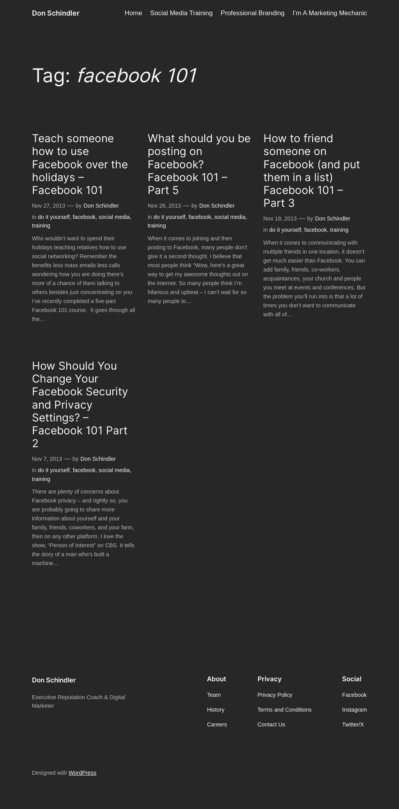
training (41, 225)
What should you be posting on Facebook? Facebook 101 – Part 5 (199, 164)
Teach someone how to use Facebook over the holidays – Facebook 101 (80, 164)
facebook (84, 217)
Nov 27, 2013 (48, 206)
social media (114, 217)
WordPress (82, 773)
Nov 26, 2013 (164, 206)
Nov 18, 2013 (280, 218)
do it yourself (54, 217)
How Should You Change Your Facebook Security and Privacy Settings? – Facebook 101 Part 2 (80, 405)
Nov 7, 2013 (47, 459)
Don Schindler (55, 13)
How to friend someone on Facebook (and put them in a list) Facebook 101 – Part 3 (311, 171)
